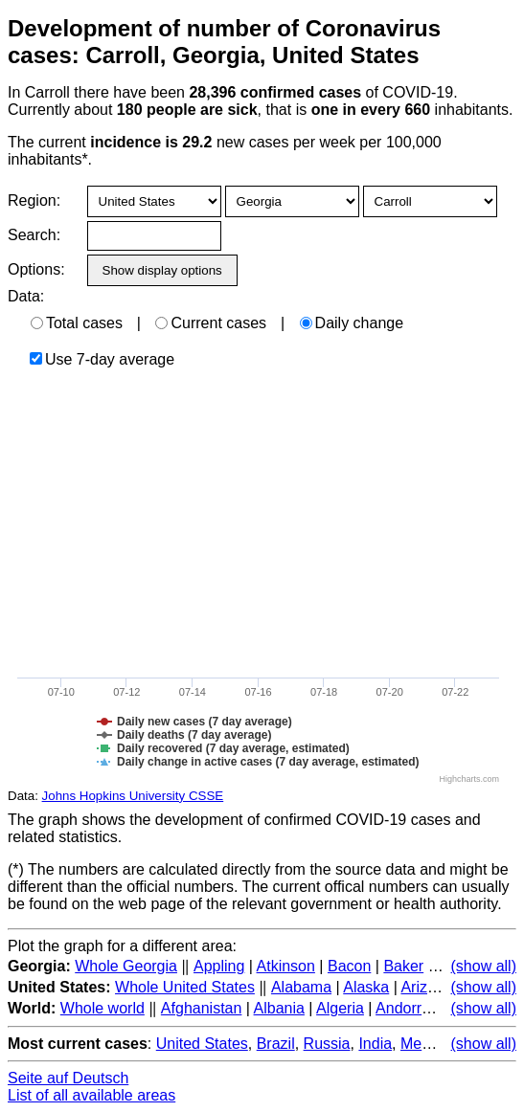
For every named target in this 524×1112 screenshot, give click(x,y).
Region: (34, 200)
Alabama (301, 987)
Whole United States (185, 987)
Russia (327, 1043)
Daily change (352, 323)
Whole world (102, 1008)
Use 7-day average (102, 359)
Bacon (349, 966)
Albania (279, 1008)
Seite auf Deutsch (68, 1078)
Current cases (210, 323)
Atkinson (286, 966)
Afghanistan (201, 1008)
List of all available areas (91, 1095)
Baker (403, 966)
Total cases (77, 323)
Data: (26, 296)
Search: (34, 235)
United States (202, 1043)
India (375, 1043)
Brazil (276, 1043)
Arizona (426, 987)
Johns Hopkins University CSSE (133, 796)
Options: (36, 269)
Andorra (403, 1008)
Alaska (366, 987)
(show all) (483, 966)
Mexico (424, 1043)
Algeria (340, 1008)
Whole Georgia (126, 966)
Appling (219, 966)
